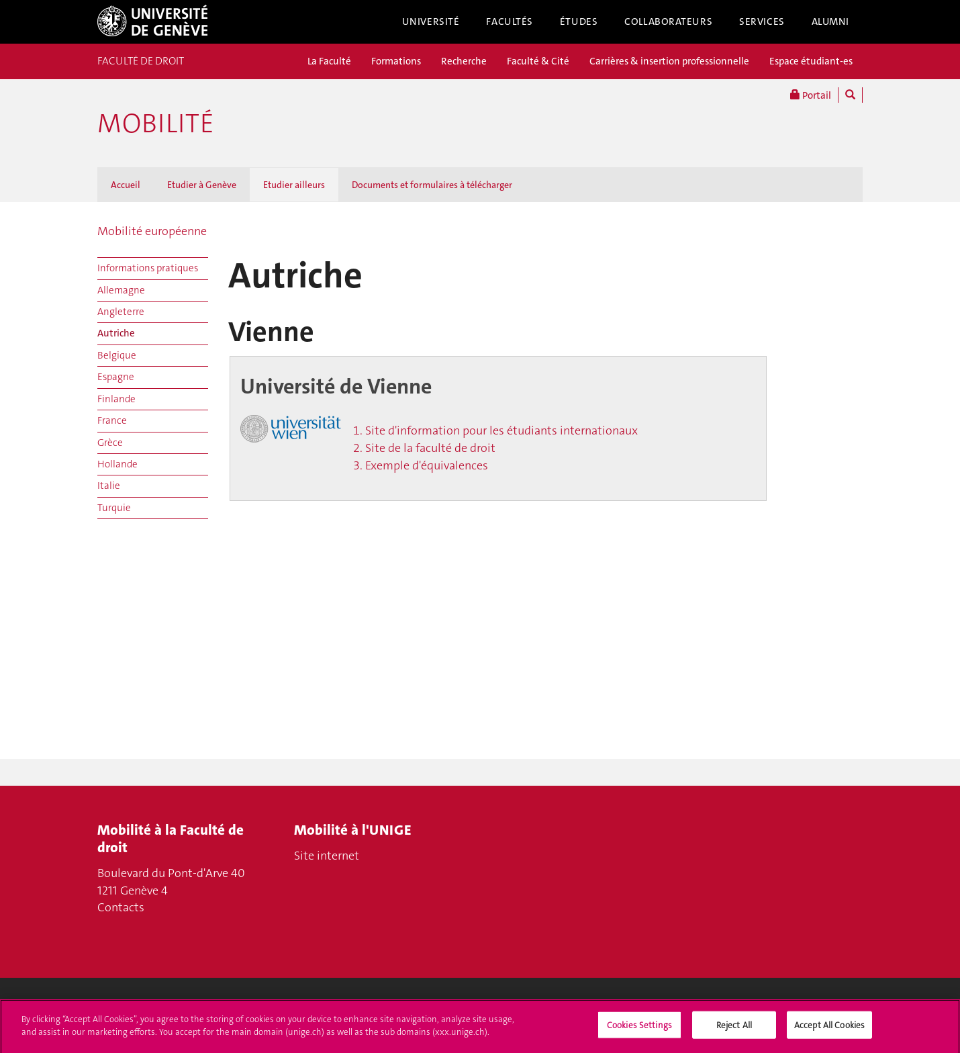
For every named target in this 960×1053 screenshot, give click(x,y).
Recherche (464, 61)
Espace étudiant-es (811, 61)
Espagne (115, 376)
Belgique (116, 355)
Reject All (734, 1030)
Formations (396, 61)
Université (431, 21)
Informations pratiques (147, 268)
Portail (810, 95)
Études (578, 21)
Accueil (125, 185)
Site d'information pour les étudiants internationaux (501, 430)
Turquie (114, 507)
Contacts (120, 907)
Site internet (326, 856)
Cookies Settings (639, 1030)
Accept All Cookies (829, 1030)
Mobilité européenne (152, 231)
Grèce (110, 442)
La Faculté (329, 61)
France (112, 420)
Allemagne (121, 290)
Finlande (116, 399)
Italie (108, 485)
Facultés (509, 21)
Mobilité (155, 123)
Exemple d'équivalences (426, 465)
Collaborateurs (668, 21)
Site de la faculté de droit (430, 448)
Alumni (830, 21)
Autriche (116, 333)
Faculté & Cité (538, 61)
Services (762, 21)
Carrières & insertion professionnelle (669, 61)
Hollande (117, 464)
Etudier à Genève (201, 185)
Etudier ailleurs (294, 185)
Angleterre (120, 311)
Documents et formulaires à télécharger (432, 185)
